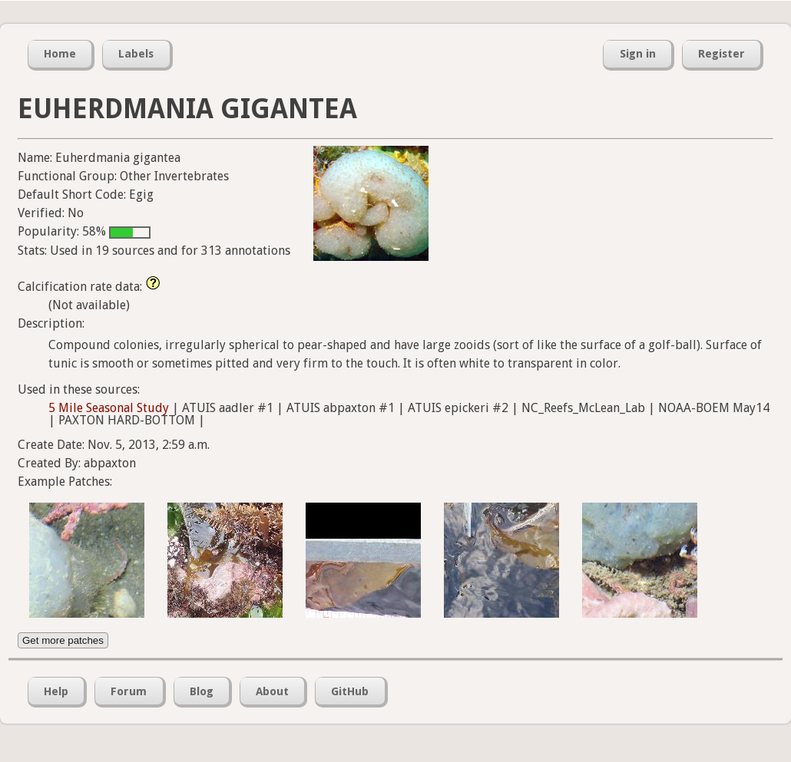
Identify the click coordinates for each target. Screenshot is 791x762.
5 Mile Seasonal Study (108, 408)
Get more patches (63, 640)
